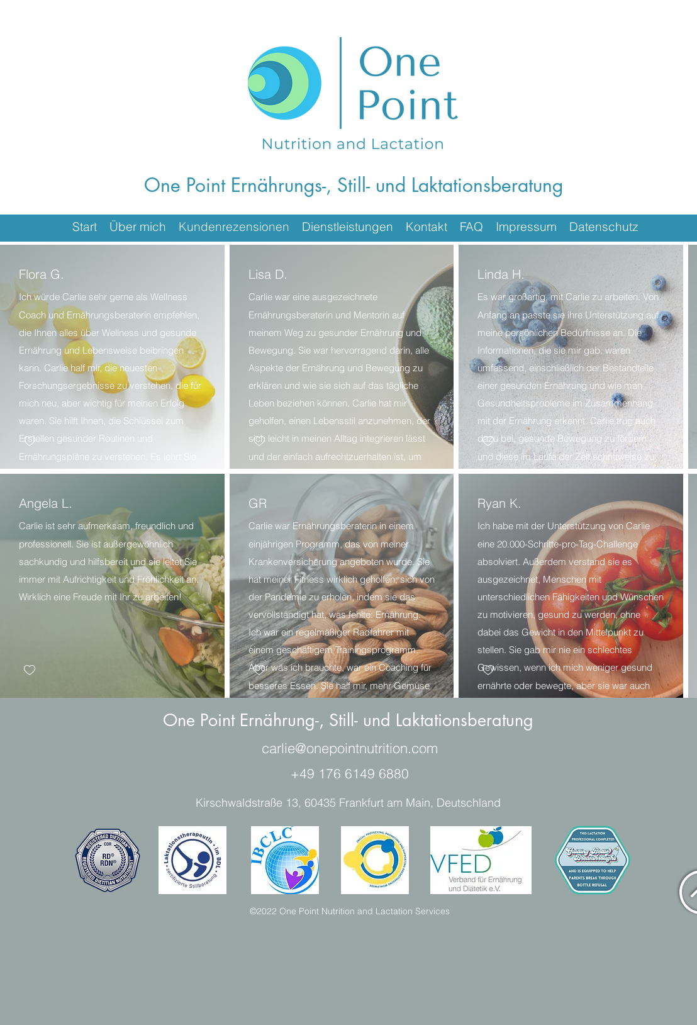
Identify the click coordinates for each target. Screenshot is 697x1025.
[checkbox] (30, 441)
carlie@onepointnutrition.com (350, 748)
